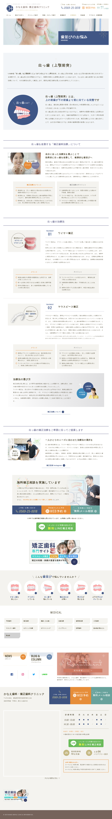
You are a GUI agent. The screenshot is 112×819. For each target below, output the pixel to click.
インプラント (63, 628)
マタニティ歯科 (11, 628)
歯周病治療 (79, 621)
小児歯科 (96, 621)
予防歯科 (8, 621)
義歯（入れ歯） (46, 621)
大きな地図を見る (52, 778)
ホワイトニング (46, 628)
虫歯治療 (61, 621)
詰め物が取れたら (99, 628)
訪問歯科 (78, 628)
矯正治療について (54, 412)
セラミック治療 (28, 628)
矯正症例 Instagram (54, 465)
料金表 (8, 635)
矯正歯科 (26, 621)
